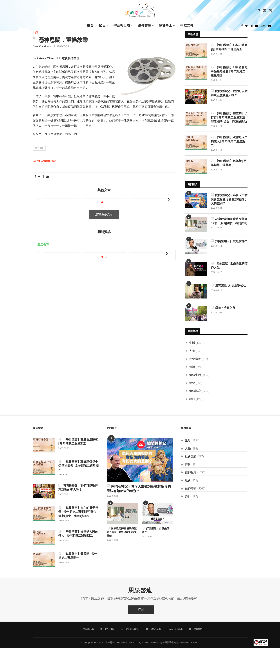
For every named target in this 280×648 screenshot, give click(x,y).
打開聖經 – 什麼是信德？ (229, 241)
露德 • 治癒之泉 (223, 308)
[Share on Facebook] (35, 176)
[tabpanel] (104, 246)
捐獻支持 (186, 25)
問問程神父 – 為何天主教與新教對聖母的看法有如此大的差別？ (229, 199)
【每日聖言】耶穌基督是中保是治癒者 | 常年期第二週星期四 (229, 71)
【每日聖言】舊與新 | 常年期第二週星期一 (229, 163)
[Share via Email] (47, 176)
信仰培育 (195, 391)
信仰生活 (195, 375)
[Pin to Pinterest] (43, 176)
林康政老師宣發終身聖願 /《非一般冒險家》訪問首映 (229, 221)
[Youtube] (256, 27)
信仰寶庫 (144, 25)
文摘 (35, 32)
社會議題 (195, 359)
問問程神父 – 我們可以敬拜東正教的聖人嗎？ (229, 93)
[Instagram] (251, 27)
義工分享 (39, 148)
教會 (192, 383)
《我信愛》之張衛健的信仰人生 (229, 265)
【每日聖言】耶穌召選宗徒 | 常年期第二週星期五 (229, 47)
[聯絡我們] (195, 629)
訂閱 (141, 609)
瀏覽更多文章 (104, 209)
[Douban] (269, 27)
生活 (192, 343)
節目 (102, 25)
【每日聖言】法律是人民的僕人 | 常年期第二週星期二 (229, 141)
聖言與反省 (121, 25)
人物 (192, 351)
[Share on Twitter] (39, 176)
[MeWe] (263, 27)
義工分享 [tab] (43, 239)
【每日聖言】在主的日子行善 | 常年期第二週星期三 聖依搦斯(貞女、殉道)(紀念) (229, 117)
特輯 (192, 367)
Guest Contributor (42, 46)
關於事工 (165, 25)
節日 (192, 399)
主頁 (90, 25)
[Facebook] (242, 27)
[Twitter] (246, 27)
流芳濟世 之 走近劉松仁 (228, 285)
